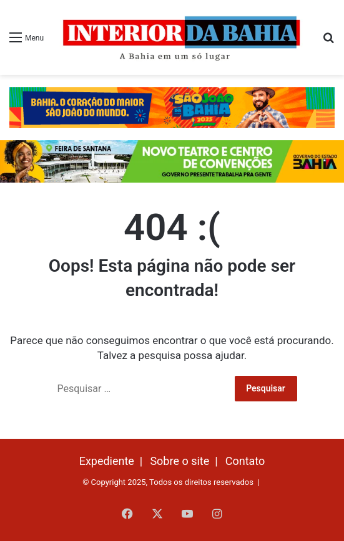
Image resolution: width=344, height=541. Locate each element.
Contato (245, 460)
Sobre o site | (186, 460)
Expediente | (114, 460)
